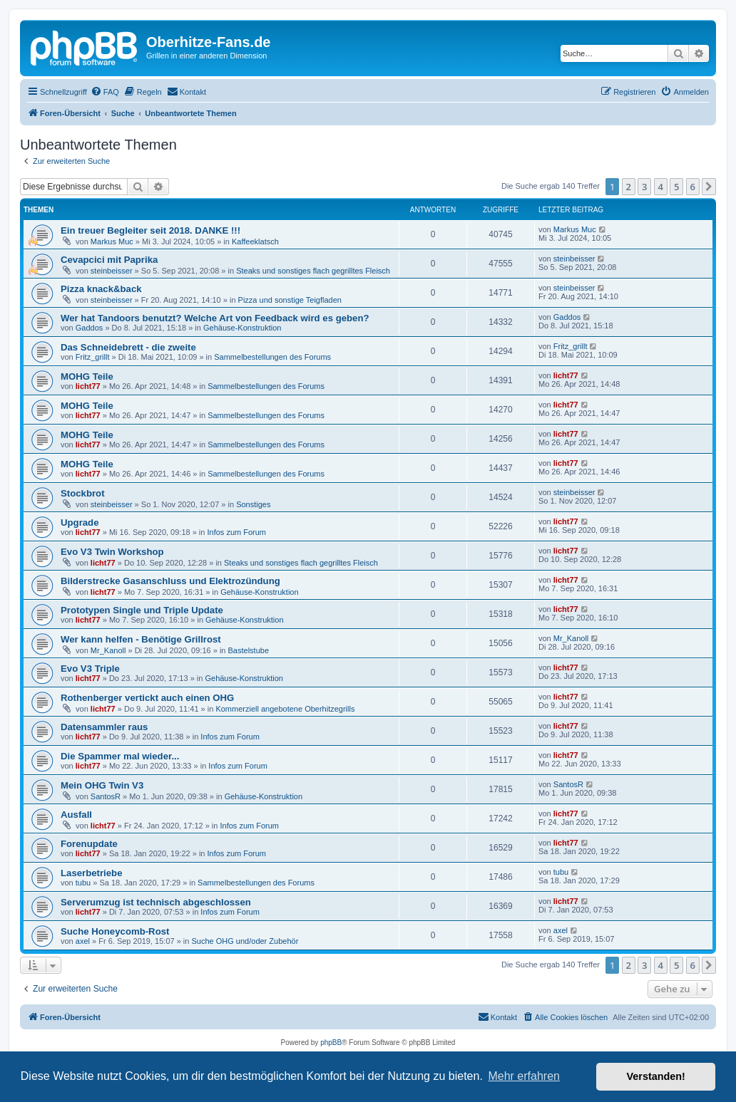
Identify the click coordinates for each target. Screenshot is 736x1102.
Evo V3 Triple (90, 668)
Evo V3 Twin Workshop (112, 551)
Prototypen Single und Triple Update (142, 610)
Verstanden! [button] (656, 1076)
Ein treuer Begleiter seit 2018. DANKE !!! (150, 230)
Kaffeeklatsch (255, 241)
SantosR (106, 796)
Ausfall (76, 814)
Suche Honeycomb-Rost (115, 931)
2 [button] (628, 186)
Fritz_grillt (93, 357)
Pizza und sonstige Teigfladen (290, 300)
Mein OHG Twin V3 (102, 785)
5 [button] (676, 186)
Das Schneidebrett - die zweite (128, 347)
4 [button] (660, 186)
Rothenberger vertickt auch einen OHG (147, 697)
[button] (709, 186)
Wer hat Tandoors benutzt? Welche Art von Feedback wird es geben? (215, 318)
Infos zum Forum (237, 532)
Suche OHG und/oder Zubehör (245, 941)
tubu (83, 882)
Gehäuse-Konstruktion (242, 327)
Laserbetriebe (92, 873)
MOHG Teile (87, 376)
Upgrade (80, 522)
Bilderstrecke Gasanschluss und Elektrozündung (170, 581)
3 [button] (644, 186)
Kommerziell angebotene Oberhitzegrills (284, 709)
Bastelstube (248, 650)
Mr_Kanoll (108, 650)
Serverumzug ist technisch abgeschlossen (156, 902)
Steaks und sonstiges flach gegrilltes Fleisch (313, 270)
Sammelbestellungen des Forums (272, 357)
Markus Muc (112, 241)
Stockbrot (83, 493)
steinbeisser (112, 270)
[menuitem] (105, 91)
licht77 (88, 386)
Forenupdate (89, 843)
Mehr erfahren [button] (524, 1076)
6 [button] (692, 186)
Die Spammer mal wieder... (120, 756)
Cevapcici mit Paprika (109, 259)
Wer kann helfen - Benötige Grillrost (141, 639)
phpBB (331, 1042)
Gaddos (89, 327)
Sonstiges (253, 504)
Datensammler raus (104, 727)
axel (83, 941)
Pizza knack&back (101, 289)
